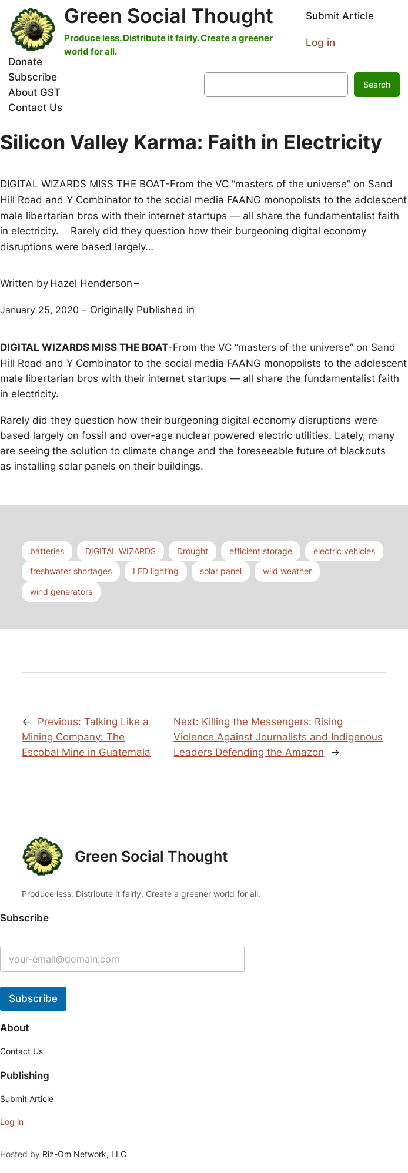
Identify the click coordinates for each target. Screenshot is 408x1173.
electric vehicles (344, 551)
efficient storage (260, 551)
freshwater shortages (71, 571)
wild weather (287, 571)
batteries (47, 551)
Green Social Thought (168, 16)
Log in (320, 42)
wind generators (61, 591)
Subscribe (33, 998)
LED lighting (156, 571)
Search (376, 84)
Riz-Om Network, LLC (84, 1154)
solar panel (221, 571)
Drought (192, 551)
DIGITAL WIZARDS (120, 551)
